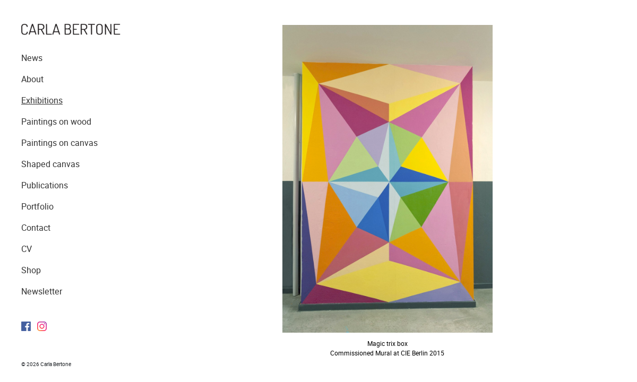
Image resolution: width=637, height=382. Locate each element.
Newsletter (41, 291)
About (32, 79)
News (31, 58)
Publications (44, 185)
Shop (31, 270)
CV (26, 249)
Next (505, 183)
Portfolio (37, 207)
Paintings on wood (56, 122)
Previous (274, 183)
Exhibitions (42, 100)
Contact (35, 228)
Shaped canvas (50, 164)
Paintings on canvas (59, 143)
